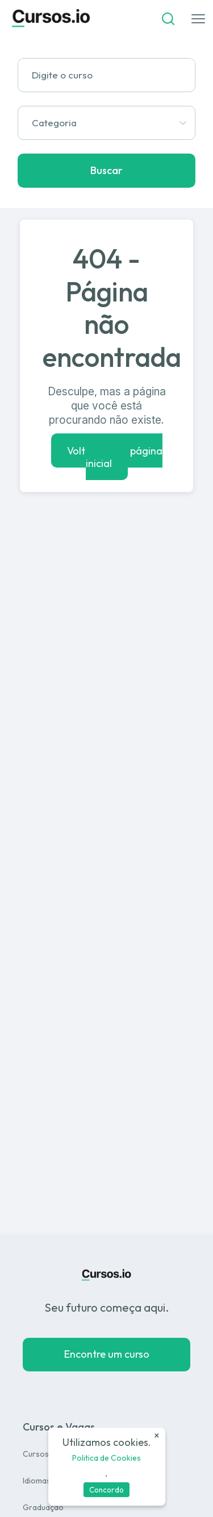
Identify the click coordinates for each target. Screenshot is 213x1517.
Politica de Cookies (106, 1458)
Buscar (106, 170)
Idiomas (37, 1480)
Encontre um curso (106, 1354)
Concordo (106, 1489)
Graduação (43, 1507)
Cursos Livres (47, 1454)
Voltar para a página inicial (114, 456)
